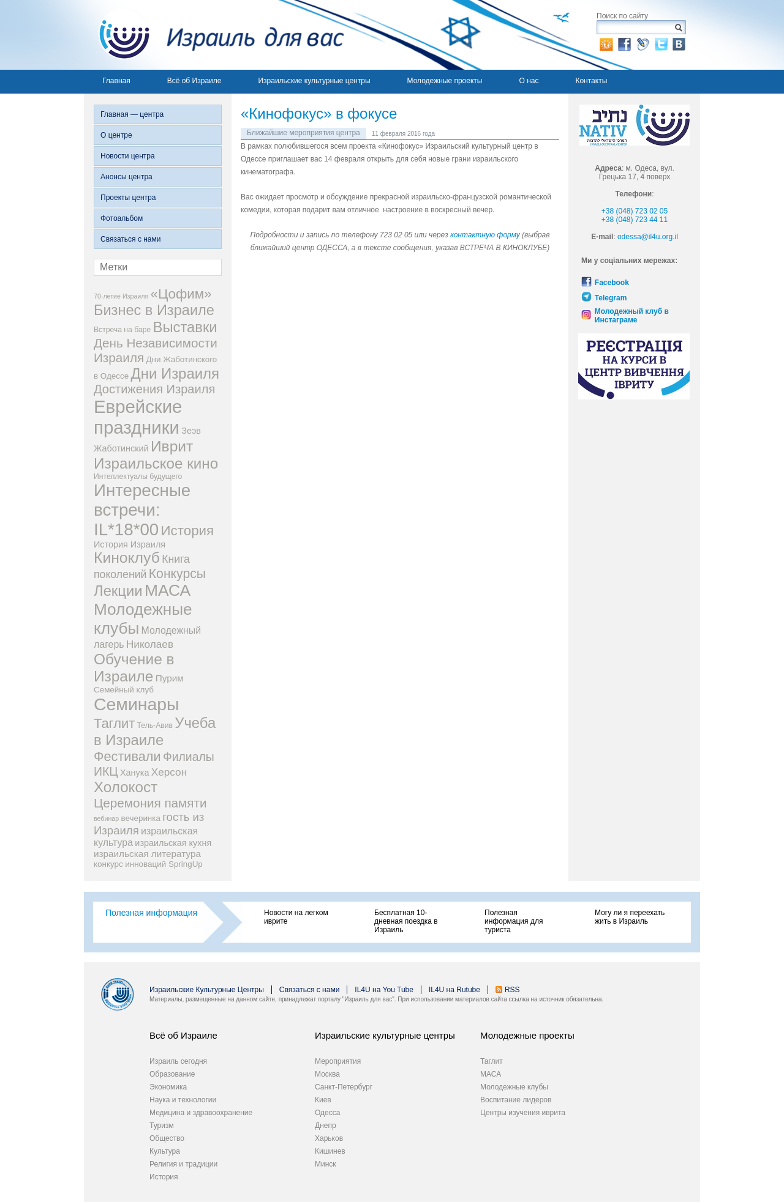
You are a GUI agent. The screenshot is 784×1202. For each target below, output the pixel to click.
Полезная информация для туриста (513, 921)
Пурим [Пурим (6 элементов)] (170, 678)
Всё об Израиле (194, 80)
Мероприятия (338, 1061)
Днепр (325, 1125)
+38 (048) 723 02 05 (634, 211)
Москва (327, 1074)
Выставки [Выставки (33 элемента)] (185, 327)
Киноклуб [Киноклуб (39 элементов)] (127, 557)
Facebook (612, 282)
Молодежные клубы (514, 1087)
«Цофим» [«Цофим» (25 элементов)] (181, 294)
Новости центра (127, 156)
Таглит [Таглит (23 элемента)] (114, 723)
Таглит (491, 1061)
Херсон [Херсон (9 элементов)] (169, 772)
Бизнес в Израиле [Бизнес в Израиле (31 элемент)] (154, 310)
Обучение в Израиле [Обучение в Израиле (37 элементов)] (134, 667)
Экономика (168, 1087)
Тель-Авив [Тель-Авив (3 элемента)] (155, 725)
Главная (116, 80)
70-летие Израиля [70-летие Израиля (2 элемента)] (121, 296)
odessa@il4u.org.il (647, 236)
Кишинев (330, 1151)
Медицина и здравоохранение (200, 1112)
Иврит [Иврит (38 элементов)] (172, 446)
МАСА (490, 1074)
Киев (323, 1100)
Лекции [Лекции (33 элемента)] (118, 590)
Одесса (327, 1112)
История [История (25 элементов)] (187, 530)
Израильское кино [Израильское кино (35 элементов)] (156, 463)
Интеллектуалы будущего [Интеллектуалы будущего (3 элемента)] (138, 476)
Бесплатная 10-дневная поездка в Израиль (406, 921)
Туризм (161, 1125)
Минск (325, 1164)
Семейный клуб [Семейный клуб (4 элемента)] (124, 689)
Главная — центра (132, 114)
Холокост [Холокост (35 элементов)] (125, 787)
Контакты (591, 80)
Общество (166, 1138)
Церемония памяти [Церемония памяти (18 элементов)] (150, 803)
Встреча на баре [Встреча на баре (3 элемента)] (122, 329)
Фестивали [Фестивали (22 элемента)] (127, 756)
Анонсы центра (126, 177)
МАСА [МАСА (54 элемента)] (167, 590)
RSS (512, 989)
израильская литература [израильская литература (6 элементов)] (147, 853)
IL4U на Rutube (454, 989)
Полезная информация (151, 913)
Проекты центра (128, 197)
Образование (172, 1074)
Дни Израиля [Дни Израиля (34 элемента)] (174, 373)
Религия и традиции (183, 1164)
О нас (528, 80)
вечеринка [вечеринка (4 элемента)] (140, 818)
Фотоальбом (121, 218)
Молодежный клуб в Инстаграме (632, 315)
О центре (116, 135)
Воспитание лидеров (515, 1100)
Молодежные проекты (445, 80)
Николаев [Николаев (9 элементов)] (149, 644)
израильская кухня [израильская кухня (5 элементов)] (173, 843)
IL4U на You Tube (384, 989)
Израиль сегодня (178, 1061)
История (163, 1177)
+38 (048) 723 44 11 (634, 219)
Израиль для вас (214, 35)
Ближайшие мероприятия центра (303, 132)
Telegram (611, 298)
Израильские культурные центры (314, 80)
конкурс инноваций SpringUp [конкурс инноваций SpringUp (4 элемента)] (148, 864)
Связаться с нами (130, 239)
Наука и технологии (182, 1100)
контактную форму (485, 235)
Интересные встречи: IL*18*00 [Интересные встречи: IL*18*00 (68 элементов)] (142, 510)
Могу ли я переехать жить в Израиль (630, 917)
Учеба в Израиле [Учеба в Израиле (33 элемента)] (155, 731)
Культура (164, 1151)
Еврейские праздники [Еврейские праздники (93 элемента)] (138, 416)
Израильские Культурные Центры (206, 989)
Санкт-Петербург (343, 1087)
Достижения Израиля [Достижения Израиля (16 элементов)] (154, 389)
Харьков (329, 1138)
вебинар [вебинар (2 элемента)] (106, 818)
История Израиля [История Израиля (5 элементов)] (129, 544)
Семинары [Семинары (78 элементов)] (136, 704)
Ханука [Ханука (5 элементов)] (134, 772)
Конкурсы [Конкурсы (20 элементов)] (177, 573)
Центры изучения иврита (522, 1112)
